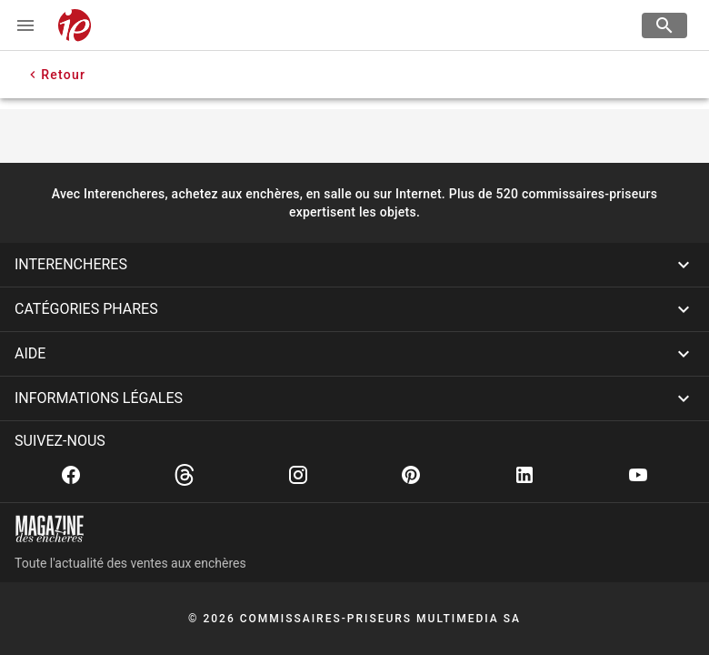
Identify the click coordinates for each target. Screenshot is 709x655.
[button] (354, 265)
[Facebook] (71, 474)
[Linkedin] (524, 474)
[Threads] (184, 474)
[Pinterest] (410, 474)
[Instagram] (298, 474)
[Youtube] (638, 474)
